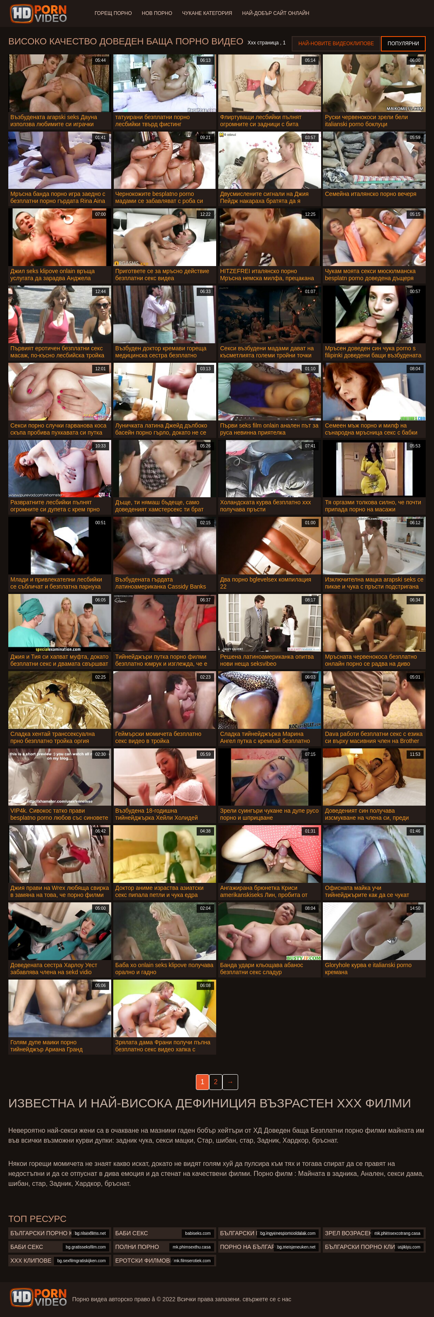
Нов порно (157, 13)
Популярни (403, 43)
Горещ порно (113, 13)
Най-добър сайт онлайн (276, 13)
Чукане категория (207, 13)
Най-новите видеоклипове (336, 43)
